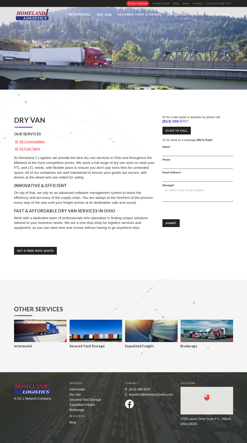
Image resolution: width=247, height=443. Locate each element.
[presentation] (190, 211)
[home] (32, 14)
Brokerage (219, 14)
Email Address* (171, 172)
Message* (168, 185)
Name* (166, 146)
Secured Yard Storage (140, 14)
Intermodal (80, 14)
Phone (166, 159)
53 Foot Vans (30, 149)
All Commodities (32, 142)
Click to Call (177, 130)
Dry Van (104, 14)
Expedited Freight (184, 14)
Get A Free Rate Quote (35, 250)
